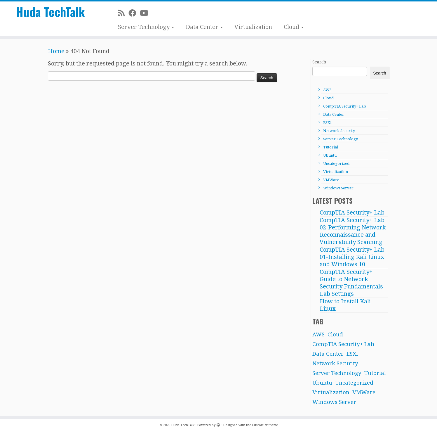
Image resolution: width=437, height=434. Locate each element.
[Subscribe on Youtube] (146, 13)
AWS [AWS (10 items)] (318, 334)
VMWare (331, 180)
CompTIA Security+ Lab (344, 106)
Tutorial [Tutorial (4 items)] (375, 373)
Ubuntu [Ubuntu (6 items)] (322, 383)
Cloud (294, 26)
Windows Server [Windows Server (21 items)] (334, 402)
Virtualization (253, 26)
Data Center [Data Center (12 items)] (328, 354)
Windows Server (338, 188)
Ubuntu (330, 155)
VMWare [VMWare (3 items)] (363, 392)
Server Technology (146, 26)
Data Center (204, 26)
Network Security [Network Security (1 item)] (335, 363)
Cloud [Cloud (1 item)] (335, 334)
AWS (327, 90)
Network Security (339, 131)
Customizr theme (265, 425)
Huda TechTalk (50, 12)
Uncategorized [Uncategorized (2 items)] (354, 383)
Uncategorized (336, 163)
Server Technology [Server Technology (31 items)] (336, 373)
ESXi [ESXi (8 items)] (352, 354)
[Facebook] (134, 13)
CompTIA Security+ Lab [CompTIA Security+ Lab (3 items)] (343, 344)
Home (56, 51)
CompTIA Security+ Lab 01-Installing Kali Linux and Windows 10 (352, 257)
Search (319, 62)
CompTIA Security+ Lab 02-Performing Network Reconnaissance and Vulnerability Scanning (353, 231)
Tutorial (330, 147)
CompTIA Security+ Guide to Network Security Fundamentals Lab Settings (351, 282)
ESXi (327, 122)
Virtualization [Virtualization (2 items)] (330, 392)
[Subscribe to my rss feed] (123, 13)
